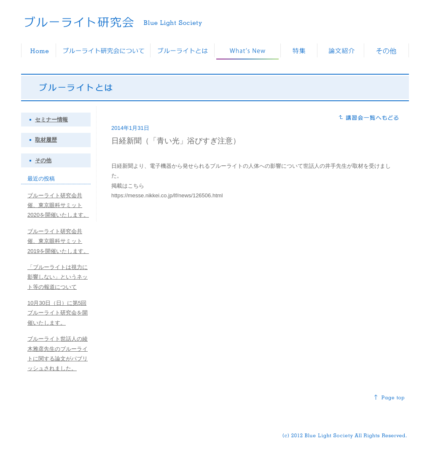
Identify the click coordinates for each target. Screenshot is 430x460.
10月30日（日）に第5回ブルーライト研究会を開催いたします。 (57, 313)
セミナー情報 (51, 119)
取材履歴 (46, 140)
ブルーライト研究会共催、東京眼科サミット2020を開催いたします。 (58, 205)
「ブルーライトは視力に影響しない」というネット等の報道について (57, 277)
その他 (43, 160)
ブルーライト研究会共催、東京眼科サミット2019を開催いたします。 (58, 241)
